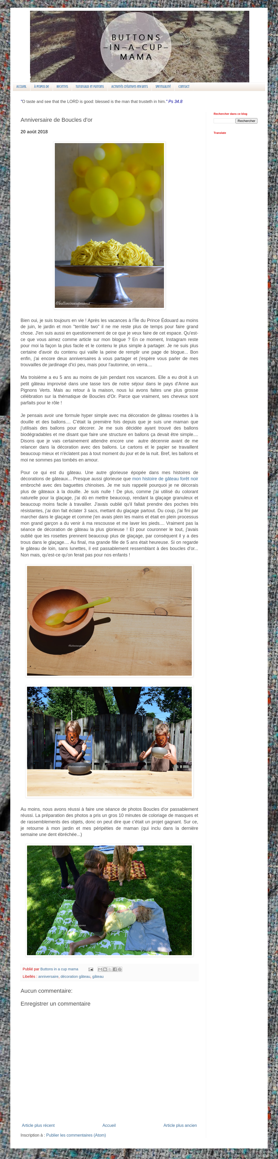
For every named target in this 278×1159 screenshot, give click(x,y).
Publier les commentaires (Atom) (76, 1135)
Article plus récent (38, 1125)
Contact (183, 87)
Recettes (62, 87)
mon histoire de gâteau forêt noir (165, 478)
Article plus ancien (180, 1125)
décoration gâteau (75, 976)
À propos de (41, 87)
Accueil (21, 87)
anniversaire (48, 976)
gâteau (97, 976)
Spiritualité (163, 87)
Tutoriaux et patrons (90, 87)
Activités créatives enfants (129, 87)
